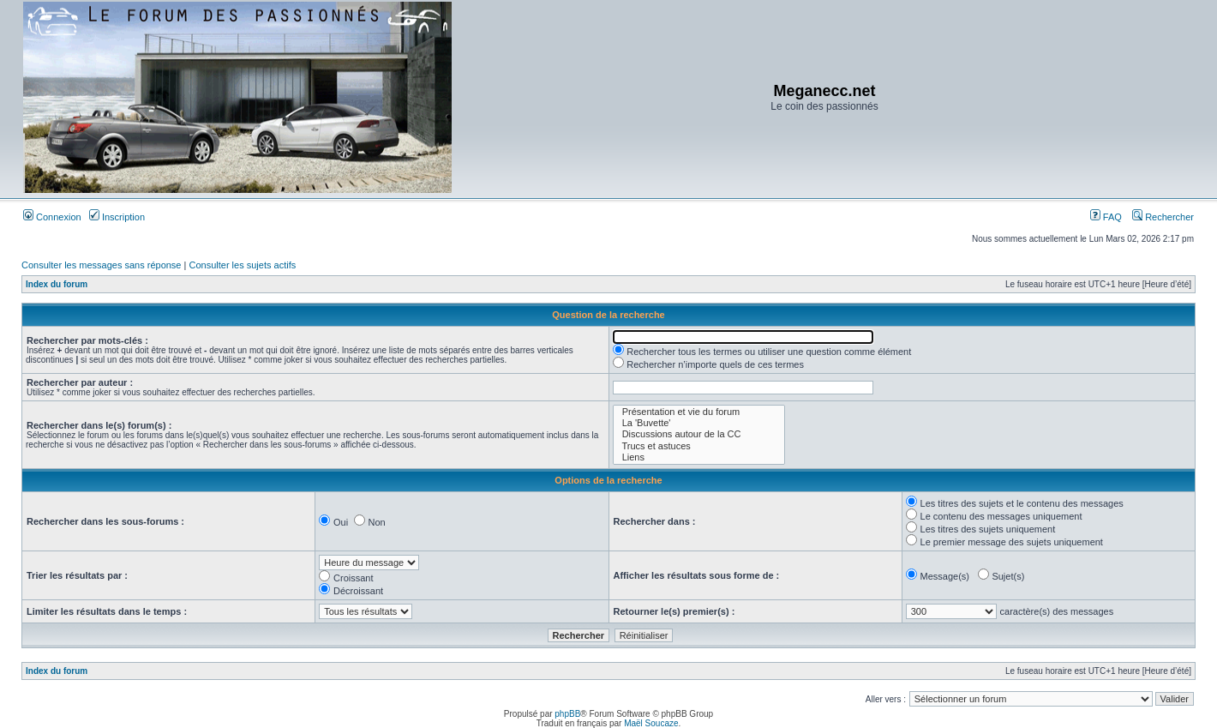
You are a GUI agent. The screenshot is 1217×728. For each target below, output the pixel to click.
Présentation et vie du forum (698, 412)
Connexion (52, 217)
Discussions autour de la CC (698, 434)
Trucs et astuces (698, 446)
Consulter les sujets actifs (242, 265)
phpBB (567, 714)
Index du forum (56, 284)
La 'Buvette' (698, 423)
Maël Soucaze (651, 723)
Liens (698, 457)
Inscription (117, 217)
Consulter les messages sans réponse (101, 265)
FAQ (1106, 217)
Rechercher (1163, 217)
